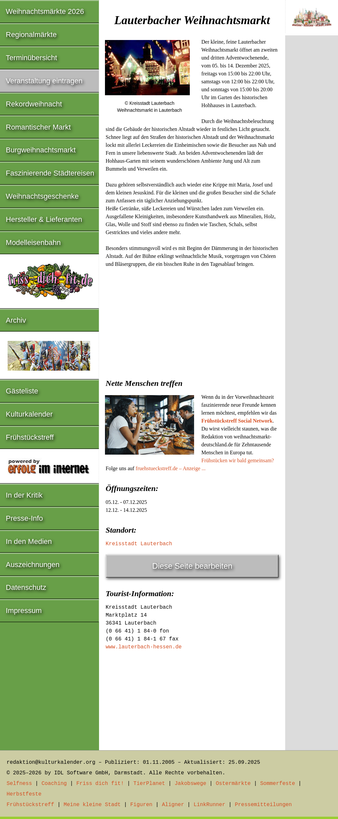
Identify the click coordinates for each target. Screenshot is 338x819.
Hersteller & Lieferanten (44, 219)
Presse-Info (24, 518)
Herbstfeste (24, 794)
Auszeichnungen (33, 564)
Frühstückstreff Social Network (237, 421)
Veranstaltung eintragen (44, 81)
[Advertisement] (192, 321)
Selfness (19, 784)
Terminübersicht (31, 58)
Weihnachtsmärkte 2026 (45, 11)
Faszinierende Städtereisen (50, 173)
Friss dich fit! (100, 784)
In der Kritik (24, 495)
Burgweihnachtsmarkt (41, 150)
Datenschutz (26, 587)
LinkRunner (209, 805)
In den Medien (29, 541)
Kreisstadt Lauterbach (139, 544)
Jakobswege (190, 784)
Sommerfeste (277, 784)
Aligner (173, 805)
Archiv (16, 320)
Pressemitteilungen (263, 805)
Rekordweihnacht (34, 104)
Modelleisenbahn (33, 242)
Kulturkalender (29, 414)
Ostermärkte (233, 784)
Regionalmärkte (31, 34)
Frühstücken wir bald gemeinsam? (237, 460)
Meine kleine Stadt (92, 805)
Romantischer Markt (38, 127)
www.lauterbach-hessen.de (144, 647)
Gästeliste (22, 391)
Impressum (24, 610)
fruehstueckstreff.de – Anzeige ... (171, 468)
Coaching (54, 784)
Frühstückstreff (30, 437)
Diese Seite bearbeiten (192, 565)
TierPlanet (149, 784)
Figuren (141, 805)
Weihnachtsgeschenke (42, 196)
